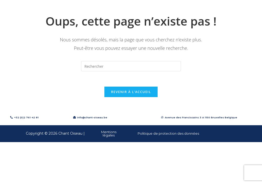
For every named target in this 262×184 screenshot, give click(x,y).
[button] (199, 117)
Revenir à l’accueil (131, 91)
